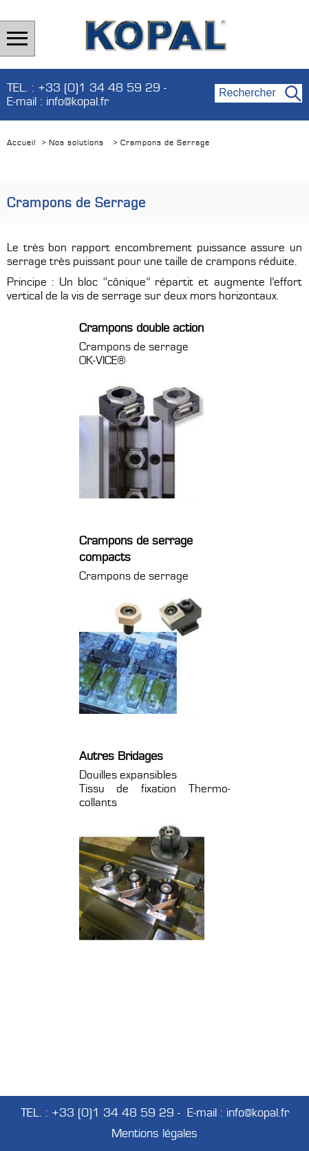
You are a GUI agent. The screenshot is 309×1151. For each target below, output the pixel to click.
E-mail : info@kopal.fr (58, 102)
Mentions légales (154, 1134)
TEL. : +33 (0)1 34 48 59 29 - (87, 88)
